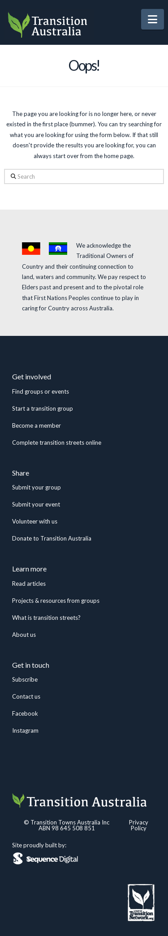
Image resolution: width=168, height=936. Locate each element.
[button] (152, 19)
